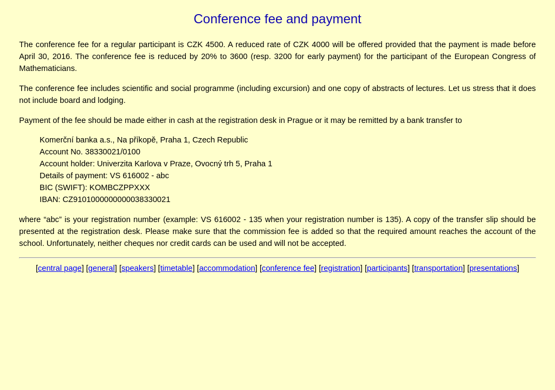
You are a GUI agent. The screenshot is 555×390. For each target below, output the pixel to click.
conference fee (288, 268)
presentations (493, 268)
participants (387, 268)
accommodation (227, 268)
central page (60, 268)
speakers (137, 268)
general (101, 268)
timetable (176, 268)
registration (340, 268)
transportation (438, 268)
